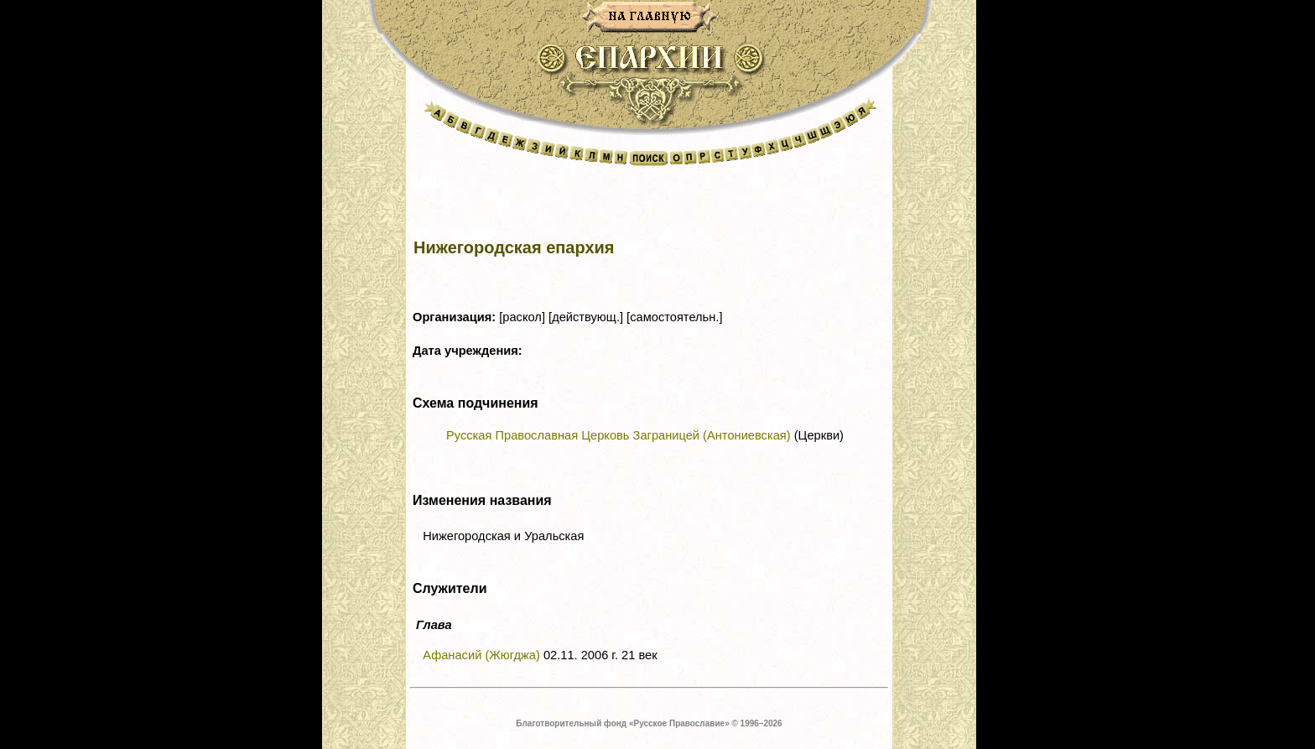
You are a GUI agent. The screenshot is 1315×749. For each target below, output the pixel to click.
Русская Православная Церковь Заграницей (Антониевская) (618, 435)
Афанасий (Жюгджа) (481, 655)
